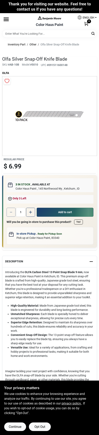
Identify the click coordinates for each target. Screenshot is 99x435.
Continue (15, 427)
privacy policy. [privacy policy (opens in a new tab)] (71, 403)
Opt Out (39, 427)
